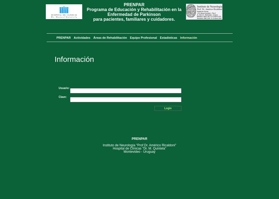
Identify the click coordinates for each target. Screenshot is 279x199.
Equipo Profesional (143, 37)
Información (188, 37)
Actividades (82, 37)
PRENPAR (64, 37)
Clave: (63, 96)
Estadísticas (168, 37)
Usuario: (64, 88)
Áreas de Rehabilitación (110, 37)
